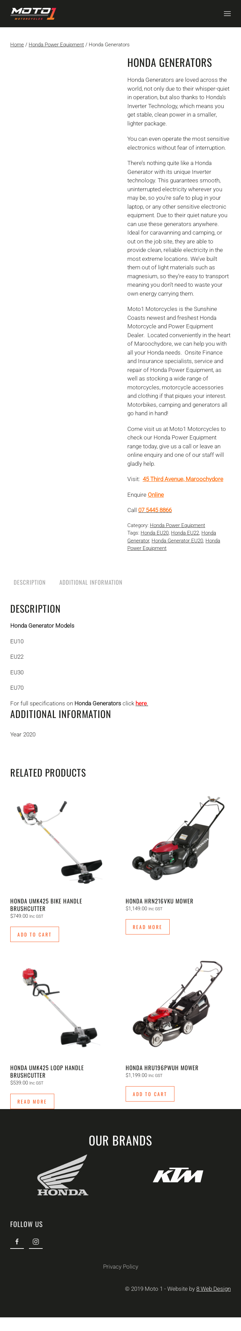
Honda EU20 (155, 533)
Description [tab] (30, 582)
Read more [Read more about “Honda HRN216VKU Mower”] (147, 926)
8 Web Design (213, 1288)
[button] (227, 13)
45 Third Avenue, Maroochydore (183, 479)
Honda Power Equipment (56, 45)
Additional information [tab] (91, 582)
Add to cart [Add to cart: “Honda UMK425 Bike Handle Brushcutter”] (34, 934)
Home (17, 45)
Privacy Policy (119, 1266)
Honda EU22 (185, 533)
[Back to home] (33, 13)
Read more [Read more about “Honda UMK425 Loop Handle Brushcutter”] (32, 1101)
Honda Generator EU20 (177, 541)
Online (156, 494)
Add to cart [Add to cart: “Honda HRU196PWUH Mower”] (150, 1093)
